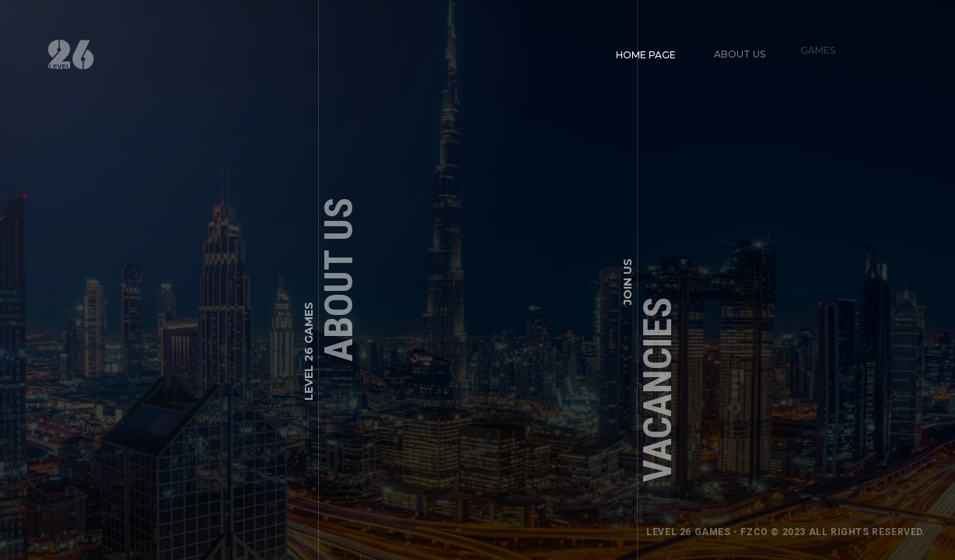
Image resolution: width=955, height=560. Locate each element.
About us (736, 51)
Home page (646, 54)
